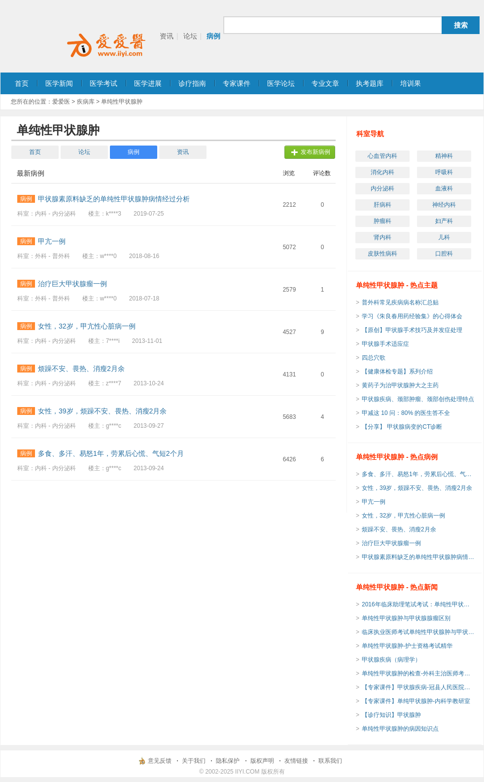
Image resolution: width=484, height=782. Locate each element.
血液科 (444, 188)
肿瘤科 (382, 221)
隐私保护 (228, 760)
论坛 (190, 36)
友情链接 (296, 760)
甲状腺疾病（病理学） (391, 659)
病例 (213, 36)
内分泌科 (382, 188)
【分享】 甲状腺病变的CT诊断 (402, 426)
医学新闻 (59, 83)
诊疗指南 (192, 83)
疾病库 (86, 101)
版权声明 (262, 760)
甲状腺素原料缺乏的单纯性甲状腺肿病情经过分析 (418, 557)
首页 (22, 83)
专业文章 (325, 83)
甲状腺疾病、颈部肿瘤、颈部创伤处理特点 (418, 399)
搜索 (461, 25)
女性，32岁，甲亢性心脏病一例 (403, 515)
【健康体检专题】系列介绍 (397, 371)
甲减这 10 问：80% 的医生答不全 (406, 413)
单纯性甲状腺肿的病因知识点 (400, 728)
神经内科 (444, 204)
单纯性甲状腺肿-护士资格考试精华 (407, 645)
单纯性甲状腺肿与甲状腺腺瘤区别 (406, 618)
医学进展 (148, 83)
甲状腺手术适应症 (385, 343)
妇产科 (444, 221)
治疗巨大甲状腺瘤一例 (391, 543)
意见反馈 (160, 760)
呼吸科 (444, 172)
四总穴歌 (373, 357)
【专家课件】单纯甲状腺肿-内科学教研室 (416, 701)
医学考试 (103, 83)
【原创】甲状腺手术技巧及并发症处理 (412, 330)
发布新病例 (315, 152)
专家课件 (236, 83)
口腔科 (444, 253)
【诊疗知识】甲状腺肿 (391, 714)
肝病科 (382, 204)
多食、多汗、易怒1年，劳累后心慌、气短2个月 (418, 474)
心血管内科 (382, 155)
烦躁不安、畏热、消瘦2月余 (399, 529)
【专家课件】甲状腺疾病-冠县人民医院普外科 (418, 687)
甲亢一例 (373, 501)
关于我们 (194, 760)
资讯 (166, 36)
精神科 (444, 155)
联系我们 (330, 760)
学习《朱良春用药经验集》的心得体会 (412, 316)
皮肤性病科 (382, 253)
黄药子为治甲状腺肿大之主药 (400, 385)
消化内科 (382, 172)
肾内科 (382, 237)
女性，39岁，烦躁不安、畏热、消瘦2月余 (417, 487)
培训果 (410, 83)
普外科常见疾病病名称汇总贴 (400, 302)
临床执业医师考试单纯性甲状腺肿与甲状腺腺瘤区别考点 (418, 632)
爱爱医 (61, 101)
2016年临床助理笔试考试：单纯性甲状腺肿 (418, 604)
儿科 (444, 237)
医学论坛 (281, 83)
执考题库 (369, 83)
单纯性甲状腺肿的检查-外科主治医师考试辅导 (418, 673)
